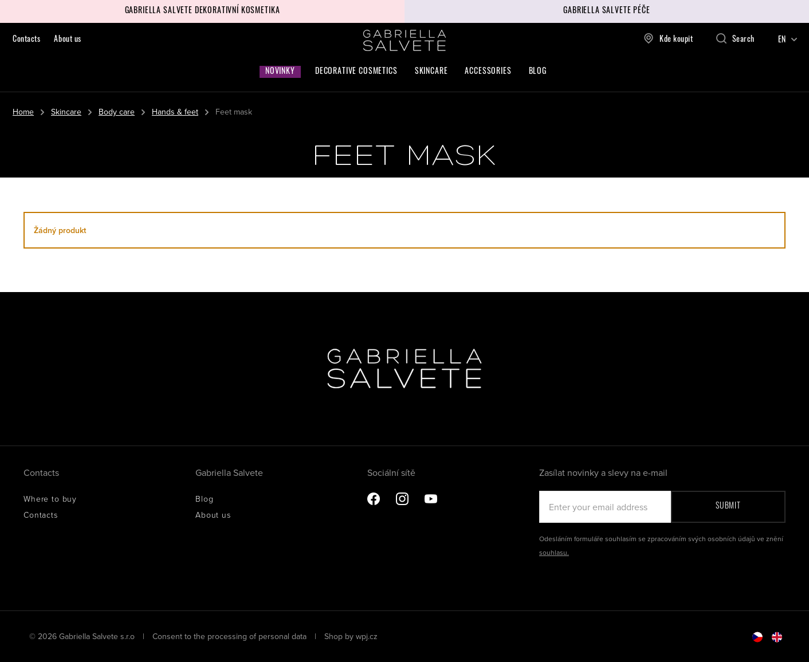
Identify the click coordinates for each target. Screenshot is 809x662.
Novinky (280, 72)
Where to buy (50, 498)
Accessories (488, 72)
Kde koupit (668, 38)
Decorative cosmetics (356, 72)
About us (67, 40)
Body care (117, 111)
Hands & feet (175, 111)
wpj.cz (367, 636)
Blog (538, 72)
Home (23, 111)
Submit (728, 506)
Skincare (431, 72)
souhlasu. (554, 552)
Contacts (26, 40)
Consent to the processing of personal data (230, 636)
